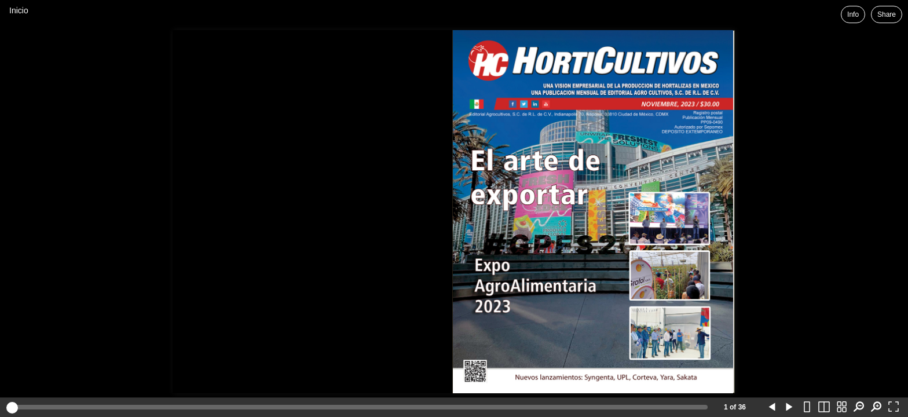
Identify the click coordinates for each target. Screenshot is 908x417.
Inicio (18, 10)
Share (886, 14)
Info (853, 14)
